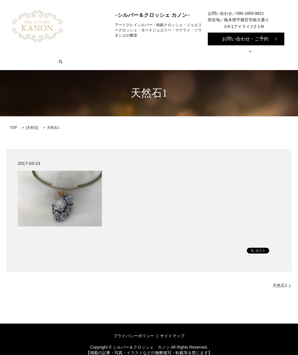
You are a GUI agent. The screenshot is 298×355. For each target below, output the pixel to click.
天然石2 (280, 276)
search (271, 52)
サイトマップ (172, 327)
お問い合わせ (245, 52)
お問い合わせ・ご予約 (245, 38)
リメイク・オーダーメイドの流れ (163, 52)
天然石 (32, 119)
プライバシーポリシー (133, 327)
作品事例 (211, 52)
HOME (28, 52)
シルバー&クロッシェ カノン (70, 52)
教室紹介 (114, 52)
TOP (13, 119)
